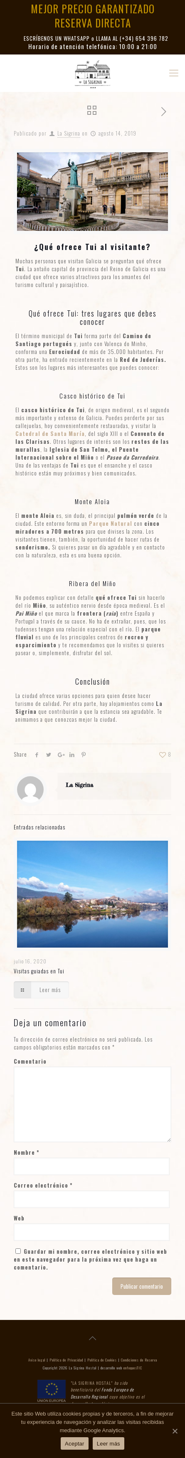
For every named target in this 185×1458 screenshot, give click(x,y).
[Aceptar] (174, 1431)
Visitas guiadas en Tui (39, 971)
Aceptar (74, 1444)
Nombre (26, 1152)
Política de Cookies (102, 1360)
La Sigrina (68, 133)
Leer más (108, 1444)
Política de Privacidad (66, 1360)
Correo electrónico (43, 1185)
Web (19, 1218)
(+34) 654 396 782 (144, 38)
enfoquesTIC (132, 1368)
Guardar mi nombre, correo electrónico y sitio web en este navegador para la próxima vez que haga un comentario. (90, 1259)
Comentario (30, 1061)
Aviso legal (36, 1360)
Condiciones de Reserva (139, 1360)
